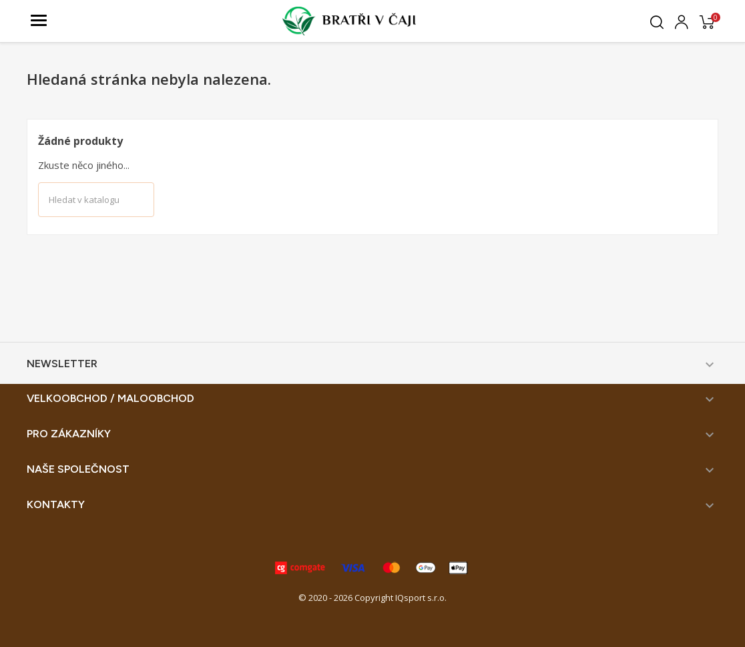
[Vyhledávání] (96, 199)
